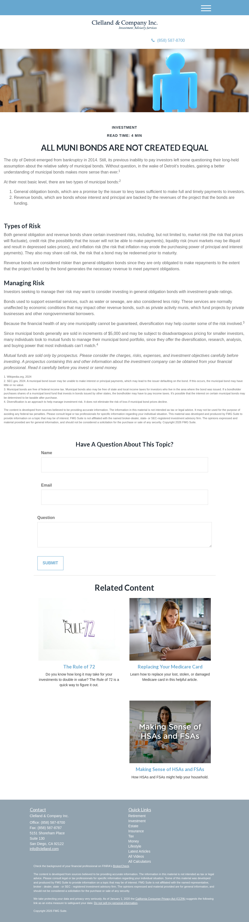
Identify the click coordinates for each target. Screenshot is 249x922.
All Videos (136, 856)
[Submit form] (50, 563)
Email (46, 485)
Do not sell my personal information (116, 903)
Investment (137, 821)
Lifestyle (134, 846)
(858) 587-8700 (168, 40)
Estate (133, 826)
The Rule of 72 (79, 666)
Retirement (137, 816)
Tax (131, 836)
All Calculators (139, 861)
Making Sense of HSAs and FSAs (170, 769)
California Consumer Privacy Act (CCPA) (160, 898)
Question (46, 517)
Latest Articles (139, 851)
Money (133, 841)
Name (46, 453)
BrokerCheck (121, 866)
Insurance (136, 831)
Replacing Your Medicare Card (170, 666)
